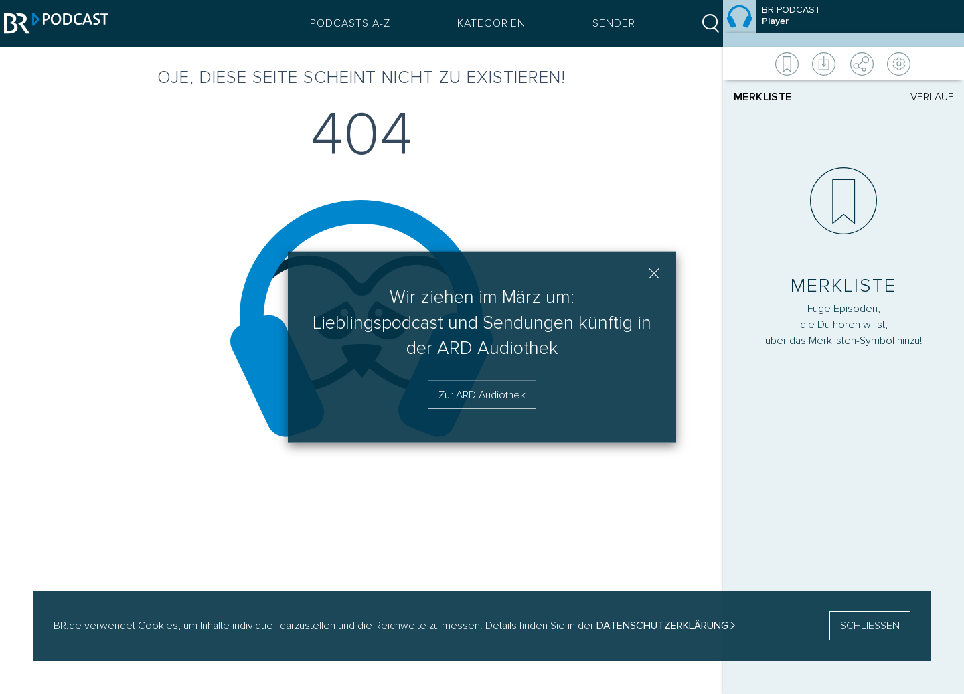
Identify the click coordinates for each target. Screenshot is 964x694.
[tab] (788, 97)
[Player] (843, 322)
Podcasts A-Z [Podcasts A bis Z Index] (341, 23)
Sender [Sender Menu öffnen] (604, 23)
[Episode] (843, 23)
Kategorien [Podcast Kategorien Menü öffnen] (482, 23)
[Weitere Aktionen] (843, 63)
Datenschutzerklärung (662, 625)
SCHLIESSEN (870, 625)
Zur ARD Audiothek (482, 395)
